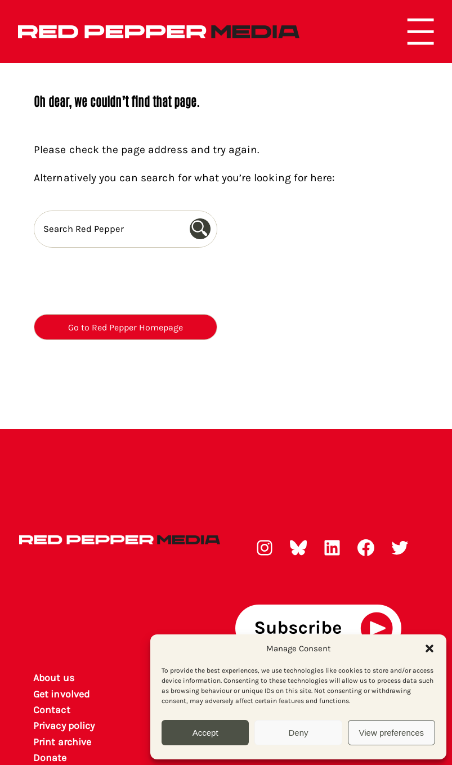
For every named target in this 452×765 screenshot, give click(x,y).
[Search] (203, 228)
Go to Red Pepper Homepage (125, 327)
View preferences (391, 732)
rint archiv (62, 742)
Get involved (61, 694)
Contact (51, 709)
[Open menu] (420, 31)
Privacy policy (64, 725)
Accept (205, 732)
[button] (429, 648)
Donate (49, 757)
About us (53, 677)
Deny (298, 732)
